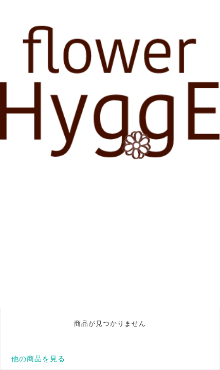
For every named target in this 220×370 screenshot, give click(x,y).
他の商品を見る (38, 359)
